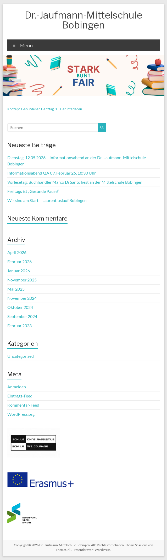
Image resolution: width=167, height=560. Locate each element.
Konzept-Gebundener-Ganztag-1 (32, 109)
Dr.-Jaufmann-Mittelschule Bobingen (83, 20)
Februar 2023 (19, 325)
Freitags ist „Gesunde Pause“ (33, 191)
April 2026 (16, 252)
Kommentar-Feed (23, 404)
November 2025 (22, 279)
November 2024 (22, 298)
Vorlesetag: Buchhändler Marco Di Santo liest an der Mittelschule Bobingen (74, 182)
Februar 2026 (19, 261)
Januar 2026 (18, 270)
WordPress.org (21, 414)
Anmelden (16, 386)
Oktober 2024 (20, 307)
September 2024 (22, 316)
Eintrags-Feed (19, 395)
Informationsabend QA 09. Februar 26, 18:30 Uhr (51, 172)
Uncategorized (20, 356)
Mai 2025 (16, 288)
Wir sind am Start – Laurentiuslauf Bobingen (47, 200)
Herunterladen (71, 109)
